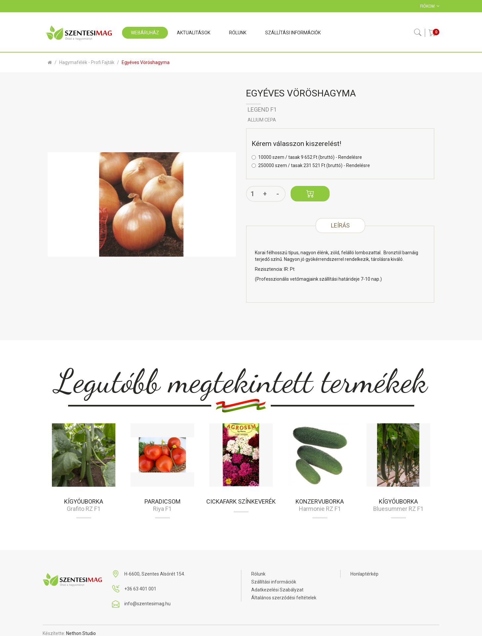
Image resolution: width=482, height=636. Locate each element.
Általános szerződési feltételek (283, 597)
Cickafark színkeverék (241, 501)
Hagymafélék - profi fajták (86, 62)
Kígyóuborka (83, 501)
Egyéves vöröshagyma (146, 62)
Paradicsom (162, 501)
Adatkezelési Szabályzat (277, 589)
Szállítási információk (273, 581)
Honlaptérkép (364, 574)
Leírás (340, 225)
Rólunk (258, 574)
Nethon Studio (81, 633)
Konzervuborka (320, 501)
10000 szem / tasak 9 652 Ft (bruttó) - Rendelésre (307, 157)
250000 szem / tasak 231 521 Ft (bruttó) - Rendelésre (311, 165)
